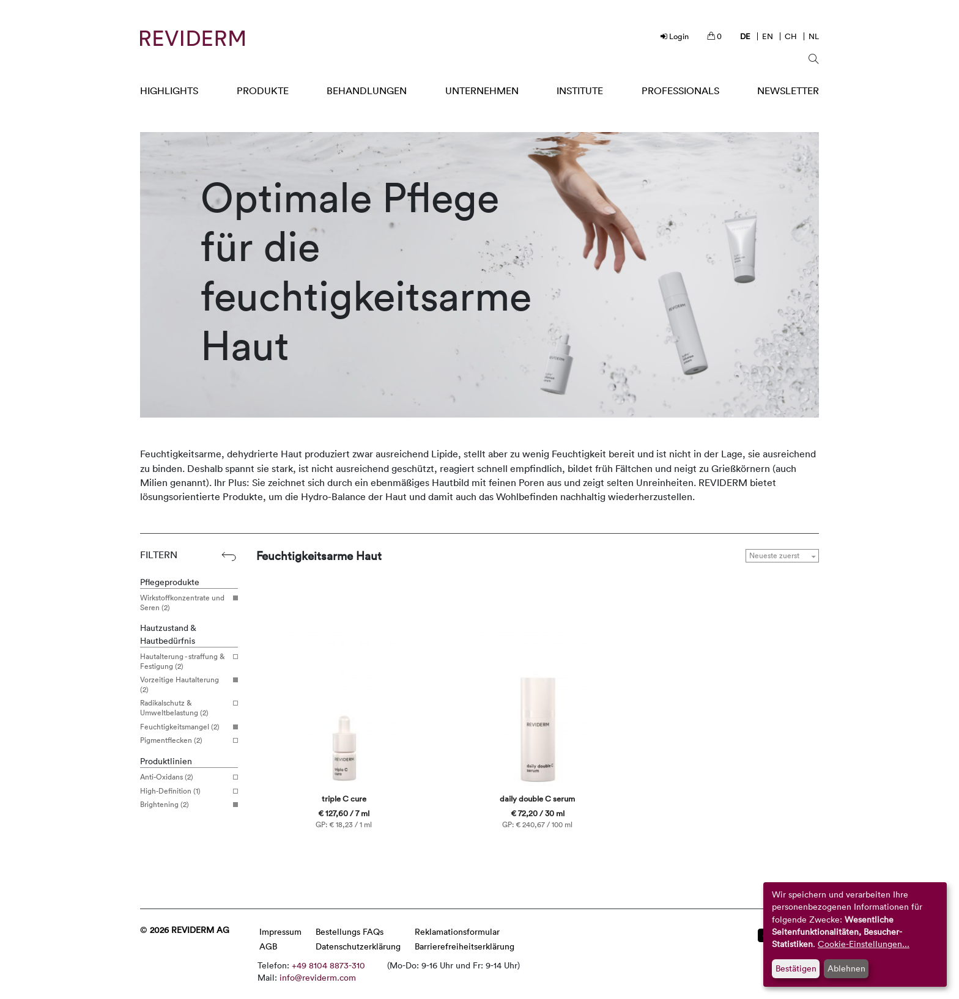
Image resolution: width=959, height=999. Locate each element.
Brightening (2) (184, 804)
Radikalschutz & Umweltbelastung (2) (184, 707)
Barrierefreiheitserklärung (464, 946)
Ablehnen (846, 968)
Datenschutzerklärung (358, 946)
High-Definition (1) (184, 791)
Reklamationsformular (457, 931)
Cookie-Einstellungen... (863, 943)
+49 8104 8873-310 (328, 965)
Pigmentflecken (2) (184, 740)
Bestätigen (796, 968)
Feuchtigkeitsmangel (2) (184, 727)
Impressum (280, 931)
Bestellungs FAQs (349, 931)
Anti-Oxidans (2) (184, 777)
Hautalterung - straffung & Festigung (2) (184, 661)
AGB (268, 946)
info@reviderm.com (318, 977)
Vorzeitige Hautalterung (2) (184, 684)
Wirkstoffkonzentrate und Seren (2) (184, 602)
